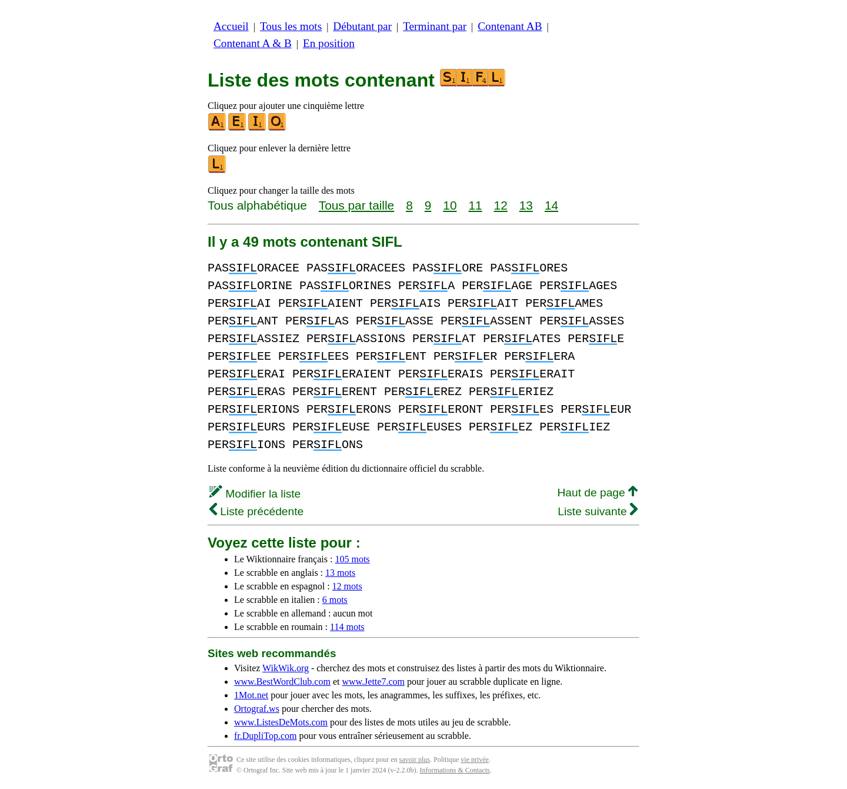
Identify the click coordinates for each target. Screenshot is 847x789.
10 (449, 205)
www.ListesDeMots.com (281, 722)
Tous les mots (291, 26)
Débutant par (362, 26)
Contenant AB (510, 26)
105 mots (352, 559)
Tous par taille (356, 205)
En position (329, 43)
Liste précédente (256, 511)
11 (475, 205)
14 (551, 205)
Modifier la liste (255, 494)
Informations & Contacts (454, 770)
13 (526, 205)
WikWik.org (285, 668)
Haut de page (597, 492)
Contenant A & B (253, 43)
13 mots (340, 573)
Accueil (231, 26)
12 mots (347, 586)
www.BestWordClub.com (282, 682)
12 (501, 205)
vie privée (475, 759)
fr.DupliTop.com (265, 736)
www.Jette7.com (373, 682)
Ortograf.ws (256, 709)
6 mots (335, 600)
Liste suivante (598, 511)
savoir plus (414, 759)
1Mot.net (251, 695)
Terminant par (434, 26)
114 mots (347, 627)
